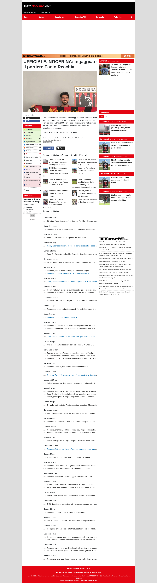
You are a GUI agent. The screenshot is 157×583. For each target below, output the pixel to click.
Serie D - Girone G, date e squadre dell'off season (66, 238)
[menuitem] (131, 17)
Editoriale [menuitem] (100, 17)
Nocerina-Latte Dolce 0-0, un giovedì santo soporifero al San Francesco (75, 466)
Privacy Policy (85, 568)
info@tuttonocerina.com (88, 580)
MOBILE (94, 572)
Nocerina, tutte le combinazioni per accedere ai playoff (68, 271)
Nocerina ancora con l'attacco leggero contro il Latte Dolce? (70, 476)
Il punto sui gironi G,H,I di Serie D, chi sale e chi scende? (69, 457)
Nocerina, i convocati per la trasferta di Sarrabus (65, 512)
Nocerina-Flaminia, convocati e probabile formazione (67, 367)
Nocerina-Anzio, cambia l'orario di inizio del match (58, 193)
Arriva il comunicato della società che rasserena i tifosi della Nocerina (74, 383)
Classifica (28, 126)
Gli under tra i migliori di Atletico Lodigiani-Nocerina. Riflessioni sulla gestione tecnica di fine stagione (86, 405)
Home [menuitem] (26, 17)
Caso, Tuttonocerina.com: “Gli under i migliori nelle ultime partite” (72, 282)
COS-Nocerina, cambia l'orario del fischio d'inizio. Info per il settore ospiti (75, 540)
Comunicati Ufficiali (54, 138)
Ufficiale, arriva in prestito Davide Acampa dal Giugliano (87, 193)
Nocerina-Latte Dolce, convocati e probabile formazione (68, 468)
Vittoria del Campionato (29, 208)
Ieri (106, 116)
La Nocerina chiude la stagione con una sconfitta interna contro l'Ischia (74, 262)
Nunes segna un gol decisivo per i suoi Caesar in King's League (71, 345)
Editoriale (104, 61)
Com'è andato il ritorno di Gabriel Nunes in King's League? (69, 485)
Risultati (32, 219)
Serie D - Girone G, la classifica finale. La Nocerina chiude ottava (72, 254)
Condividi (48, 148)
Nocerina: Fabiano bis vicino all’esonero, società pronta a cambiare (73, 449)
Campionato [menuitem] (60, 17)
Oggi (101, 116)
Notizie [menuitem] (41, 17)
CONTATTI (87, 572)
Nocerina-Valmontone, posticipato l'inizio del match (86, 170)
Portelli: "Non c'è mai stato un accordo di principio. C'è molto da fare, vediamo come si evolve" (83, 496)
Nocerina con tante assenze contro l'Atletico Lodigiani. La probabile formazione (77, 422)
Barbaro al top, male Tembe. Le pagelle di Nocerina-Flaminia (70, 353)
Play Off (28, 212)
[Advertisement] (78, 36)
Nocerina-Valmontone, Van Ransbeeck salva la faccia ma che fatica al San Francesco (80, 548)
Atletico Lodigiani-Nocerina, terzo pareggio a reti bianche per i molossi (74, 413)
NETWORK (59, 572)
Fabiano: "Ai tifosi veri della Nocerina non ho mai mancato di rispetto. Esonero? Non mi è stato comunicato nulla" (90, 432)
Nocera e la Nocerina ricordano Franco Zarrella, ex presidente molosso (74, 292)
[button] (32, 215)
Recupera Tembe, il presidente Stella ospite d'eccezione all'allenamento (74, 529)
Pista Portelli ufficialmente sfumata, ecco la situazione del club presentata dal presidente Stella (83, 487)
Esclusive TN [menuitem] (80, 17)
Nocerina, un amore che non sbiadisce (62, 317)
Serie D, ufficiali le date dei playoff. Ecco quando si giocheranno (87, 161)
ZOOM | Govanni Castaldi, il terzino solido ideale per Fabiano (71, 521)
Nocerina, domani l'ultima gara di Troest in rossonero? (68, 273)
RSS (99, 572)
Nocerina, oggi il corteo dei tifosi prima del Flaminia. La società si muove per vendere (80, 358)
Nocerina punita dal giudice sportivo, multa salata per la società (57, 161)
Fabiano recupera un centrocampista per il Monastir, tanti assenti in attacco (76, 328)
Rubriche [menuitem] (117, 17)
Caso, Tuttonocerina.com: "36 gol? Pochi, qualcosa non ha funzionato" (74, 337)
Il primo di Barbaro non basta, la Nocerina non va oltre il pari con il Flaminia (76, 356)
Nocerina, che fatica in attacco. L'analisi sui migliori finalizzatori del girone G (76, 430)
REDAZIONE (68, 572)
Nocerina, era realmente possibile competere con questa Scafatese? (73, 229)
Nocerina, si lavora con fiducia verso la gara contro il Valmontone (72, 559)
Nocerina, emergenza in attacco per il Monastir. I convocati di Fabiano (74, 309)
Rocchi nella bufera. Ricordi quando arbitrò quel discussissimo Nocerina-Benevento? (80, 290)
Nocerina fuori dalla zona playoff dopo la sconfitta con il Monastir (72, 301)
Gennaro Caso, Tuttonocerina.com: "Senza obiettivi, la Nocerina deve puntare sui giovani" (82, 375)
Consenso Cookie (73, 568)
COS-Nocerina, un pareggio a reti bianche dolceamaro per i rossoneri (74, 504)
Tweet (60, 148)
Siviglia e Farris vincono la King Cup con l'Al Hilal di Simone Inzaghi (73, 221)
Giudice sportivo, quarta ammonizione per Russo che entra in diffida (58, 182)
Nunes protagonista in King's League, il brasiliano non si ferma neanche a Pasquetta (79, 441)
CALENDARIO (78, 572)
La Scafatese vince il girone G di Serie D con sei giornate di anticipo (73, 551)
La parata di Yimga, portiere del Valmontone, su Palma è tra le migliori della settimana (80, 537)
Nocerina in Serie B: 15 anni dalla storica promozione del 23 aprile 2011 (75, 326)
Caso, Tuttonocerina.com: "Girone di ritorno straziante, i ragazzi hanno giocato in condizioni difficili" (85, 246)
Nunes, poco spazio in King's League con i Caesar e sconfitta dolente (74, 397)
